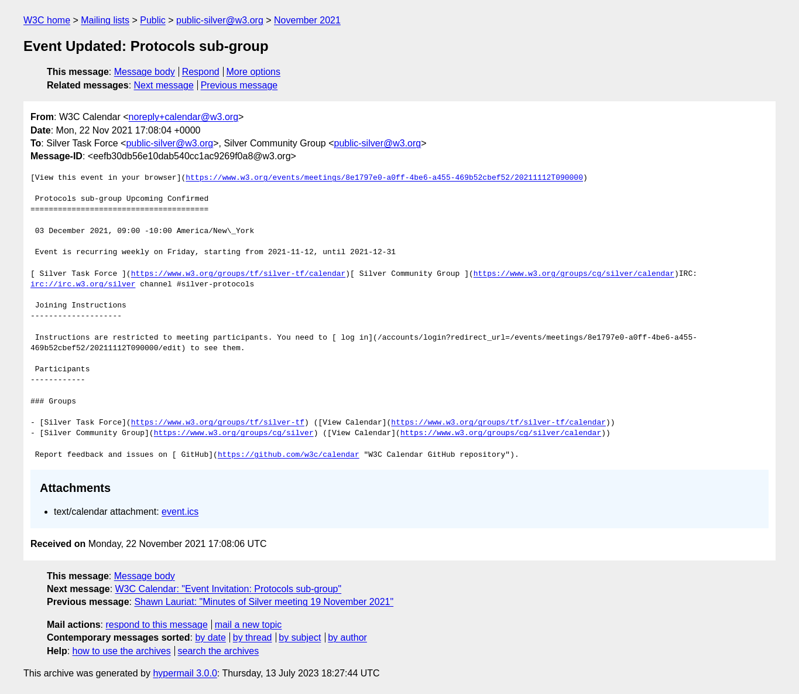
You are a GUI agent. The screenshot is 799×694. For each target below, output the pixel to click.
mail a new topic (248, 625)
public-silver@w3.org (219, 20)
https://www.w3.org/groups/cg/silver (234, 433)
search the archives (218, 651)
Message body (144, 72)
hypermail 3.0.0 (185, 673)
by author (347, 637)
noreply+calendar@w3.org (183, 117)
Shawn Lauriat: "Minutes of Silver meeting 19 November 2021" (263, 602)
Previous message (239, 85)
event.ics (180, 512)
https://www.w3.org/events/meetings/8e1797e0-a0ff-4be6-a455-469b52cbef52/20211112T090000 (384, 178)
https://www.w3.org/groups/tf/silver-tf (217, 423)
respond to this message (156, 625)
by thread (252, 637)
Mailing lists (105, 20)
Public (153, 20)
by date (210, 637)
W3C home (46, 20)
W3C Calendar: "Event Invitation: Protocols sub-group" (228, 589)
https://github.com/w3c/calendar (288, 455)
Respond (201, 72)
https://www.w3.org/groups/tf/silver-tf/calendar (238, 274)
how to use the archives (122, 651)
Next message (164, 85)
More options (254, 72)
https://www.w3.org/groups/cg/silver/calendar (574, 274)
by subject (300, 637)
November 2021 (307, 20)
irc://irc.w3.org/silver (82, 284)
